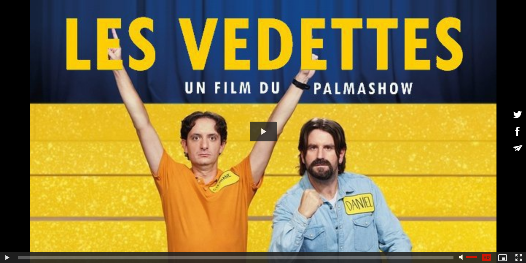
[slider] (235, 257)
